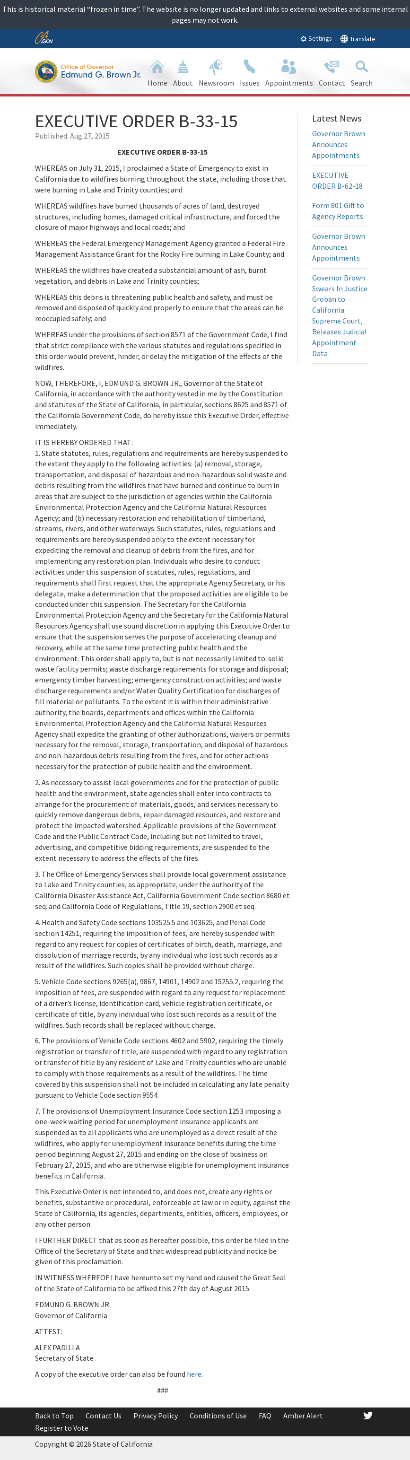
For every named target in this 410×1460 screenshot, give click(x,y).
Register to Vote (61, 1428)
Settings (316, 38)
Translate (357, 38)
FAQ (265, 1415)
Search (362, 72)
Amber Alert (303, 1415)
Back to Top (54, 1415)
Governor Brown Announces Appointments (338, 144)
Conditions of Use (218, 1415)
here (194, 1374)
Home (157, 72)
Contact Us (104, 1415)
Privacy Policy (155, 1415)
